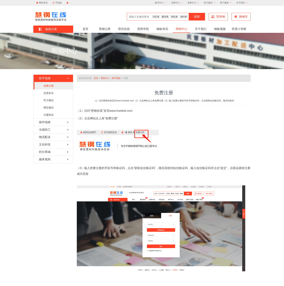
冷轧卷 (156, 16)
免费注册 (48, 85)
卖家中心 (193, 2)
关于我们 (242, 2)
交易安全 (48, 93)
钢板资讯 (162, 28)
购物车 (241, 16)
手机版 (57, 2)
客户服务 (225, 2)
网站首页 (43, 2)
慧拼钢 (218, 16)
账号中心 (160, 2)
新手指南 (116, 78)
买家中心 (177, 2)
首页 (85, 28)
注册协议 (48, 114)
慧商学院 (143, 28)
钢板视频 (220, 28)
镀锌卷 (183, 16)
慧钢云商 (104, 28)
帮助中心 (181, 28)
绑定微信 (48, 107)
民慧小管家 (239, 28)
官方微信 (209, 2)
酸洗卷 (165, 16)
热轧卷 (174, 16)
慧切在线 (124, 28)
